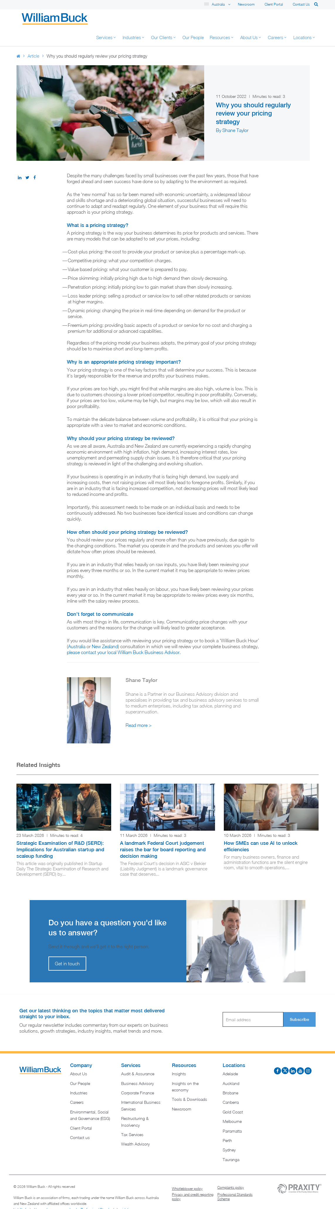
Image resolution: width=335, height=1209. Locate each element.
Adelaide (230, 1056)
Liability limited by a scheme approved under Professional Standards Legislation (73, 1192)
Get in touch (67, 946)
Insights (179, 1056)
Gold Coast (233, 1094)
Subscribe (299, 1001)
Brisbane (230, 1075)
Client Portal (274, 4)
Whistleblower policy (187, 1171)
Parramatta (232, 1113)
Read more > (139, 707)
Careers (77, 1084)
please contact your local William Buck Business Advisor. (124, 634)
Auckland (231, 1065)
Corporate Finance (137, 1075)
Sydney (229, 1132)
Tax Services (132, 1116)
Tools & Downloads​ (189, 1081)
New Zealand (105, 628)
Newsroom (246, 4)
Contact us (301, 4)
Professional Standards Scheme (235, 1179)
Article (33, 38)
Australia (76, 628)
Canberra (231, 1084)
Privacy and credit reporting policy (193, 1179)
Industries (78, 1075)
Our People (80, 1065)
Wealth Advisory (135, 1126)
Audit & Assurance (137, 1056)
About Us (78, 1056)
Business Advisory (137, 1065)
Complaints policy (230, 1170)
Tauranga (231, 1141)
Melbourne (232, 1103)
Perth (227, 1122)
